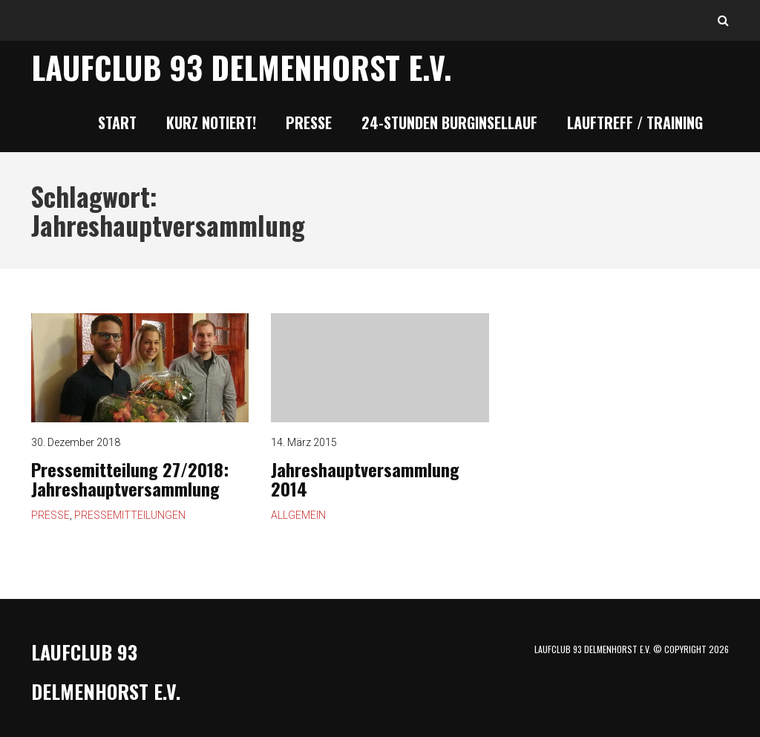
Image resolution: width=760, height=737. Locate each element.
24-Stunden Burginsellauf (449, 122)
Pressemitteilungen (130, 515)
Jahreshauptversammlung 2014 (379, 367)
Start (117, 122)
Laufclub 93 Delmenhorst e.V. (241, 67)
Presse (309, 122)
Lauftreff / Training (635, 122)
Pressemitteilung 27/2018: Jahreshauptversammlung (130, 479)
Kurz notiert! (211, 122)
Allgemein (298, 515)
